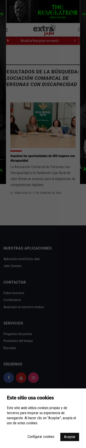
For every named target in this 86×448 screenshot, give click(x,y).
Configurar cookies (41, 436)
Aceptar (69, 437)
